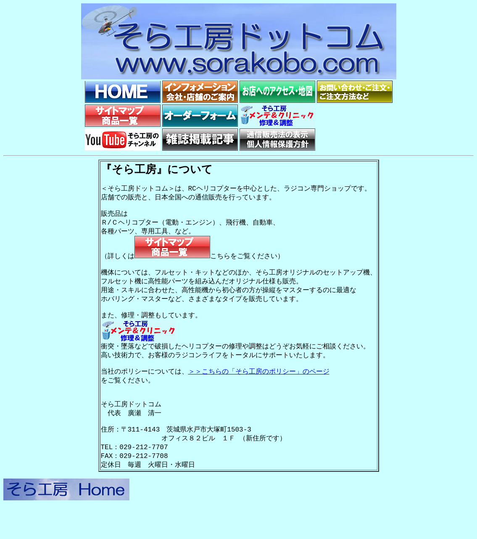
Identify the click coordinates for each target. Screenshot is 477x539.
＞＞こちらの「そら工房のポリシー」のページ (258, 391)
